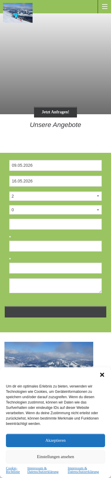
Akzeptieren (55, 440)
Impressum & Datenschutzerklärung (42, 470)
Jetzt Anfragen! (55, 112)
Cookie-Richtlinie (13, 470)
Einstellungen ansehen (55, 457)
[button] (102, 375)
